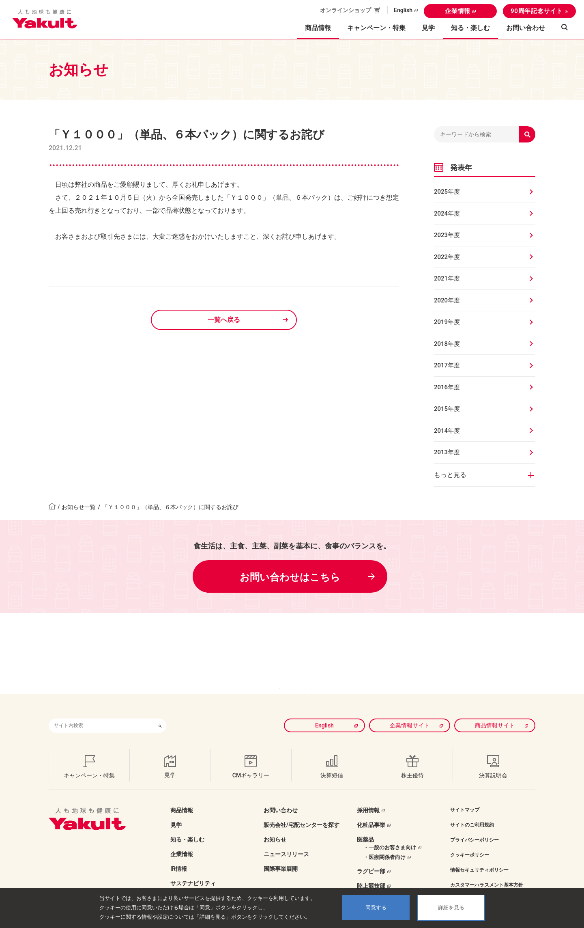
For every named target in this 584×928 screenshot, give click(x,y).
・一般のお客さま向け (389, 835)
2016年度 (447, 387)
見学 (428, 28)
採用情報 (368, 798)
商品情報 (181, 798)
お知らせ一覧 (79, 507)
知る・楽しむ (187, 827)
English (403, 10)
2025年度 (447, 191)
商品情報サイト (495, 713)
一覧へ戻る (224, 320)
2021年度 (447, 278)
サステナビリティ (193, 871)
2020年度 (447, 300)
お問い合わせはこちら (290, 577)
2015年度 (447, 408)
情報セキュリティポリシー (479, 858)
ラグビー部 (371, 859)
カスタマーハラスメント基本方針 (486, 873)
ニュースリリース (286, 842)
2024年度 (447, 213)
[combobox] (101, 713)
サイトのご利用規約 (472, 813)
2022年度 (447, 257)
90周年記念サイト (537, 11)
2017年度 (447, 365)
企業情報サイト (409, 713)
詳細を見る (451, 907)
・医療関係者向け (384, 845)
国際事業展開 (281, 856)
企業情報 (457, 11)
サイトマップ (464, 798)
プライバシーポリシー (474, 828)
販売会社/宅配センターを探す (301, 812)
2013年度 (447, 452)
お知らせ (275, 827)
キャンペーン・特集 (376, 28)
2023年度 (447, 235)
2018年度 (447, 343)
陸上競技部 (371, 873)
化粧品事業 (371, 812)
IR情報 (178, 856)
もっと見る (450, 475)
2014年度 (447, 430)
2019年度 (447, 322)
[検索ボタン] (160, 713)
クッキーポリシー (469, 843)
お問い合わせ (525, 28)
